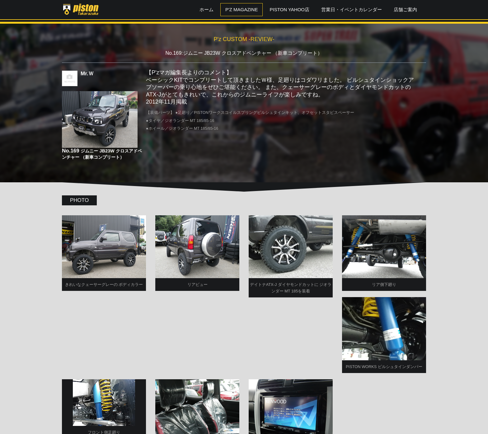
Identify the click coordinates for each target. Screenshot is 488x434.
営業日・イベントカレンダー (351, 9)
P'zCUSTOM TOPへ (244, 413)
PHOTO (79, 200)
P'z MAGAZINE (241, 9)
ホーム (206, 9)
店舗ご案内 (405, 9)
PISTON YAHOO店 (289, 9)
